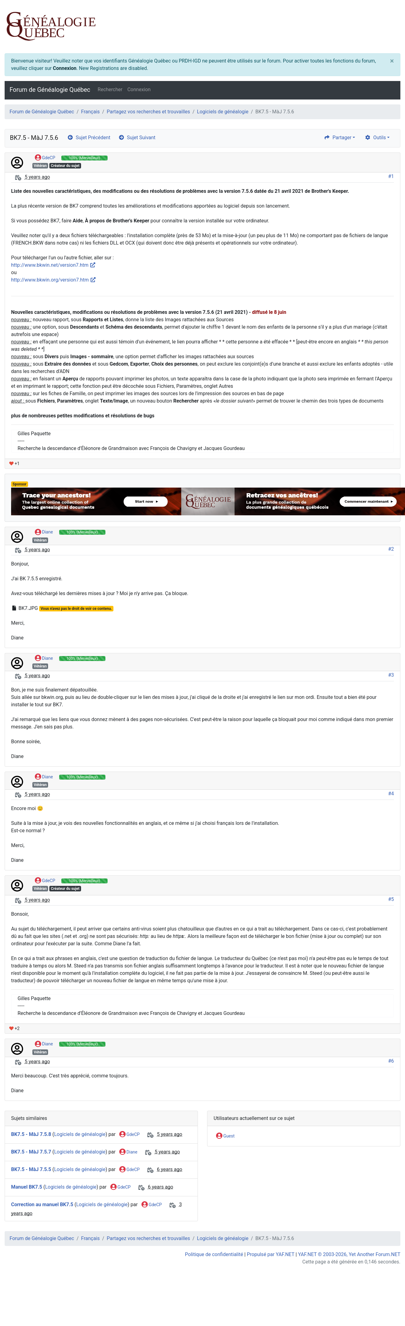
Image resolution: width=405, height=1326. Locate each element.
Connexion (64, 68)
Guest (225, 1136)
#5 (391, 899)
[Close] (392, 61)
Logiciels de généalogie (222, 112)
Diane (44, 532)
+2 (14, 1028)
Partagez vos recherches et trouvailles (148, 112)
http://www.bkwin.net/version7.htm (53, 265)
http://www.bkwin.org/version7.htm (53, 280)
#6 (391, 1061)
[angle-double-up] (388, 1306)
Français (90, 112)
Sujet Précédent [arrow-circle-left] (88, 137)
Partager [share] (337, 137)
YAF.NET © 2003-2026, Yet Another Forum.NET (349, 1254)
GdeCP (45, 158)
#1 (391, 176)
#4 (391, 794)
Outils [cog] (375, 137)
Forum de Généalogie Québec (50, 89)
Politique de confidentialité (214, 1254)
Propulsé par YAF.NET (270, 1254)
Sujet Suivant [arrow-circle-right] (136, 137)
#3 (391, 675)
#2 (391, 549)
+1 (14, 463)
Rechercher (110, 89)
